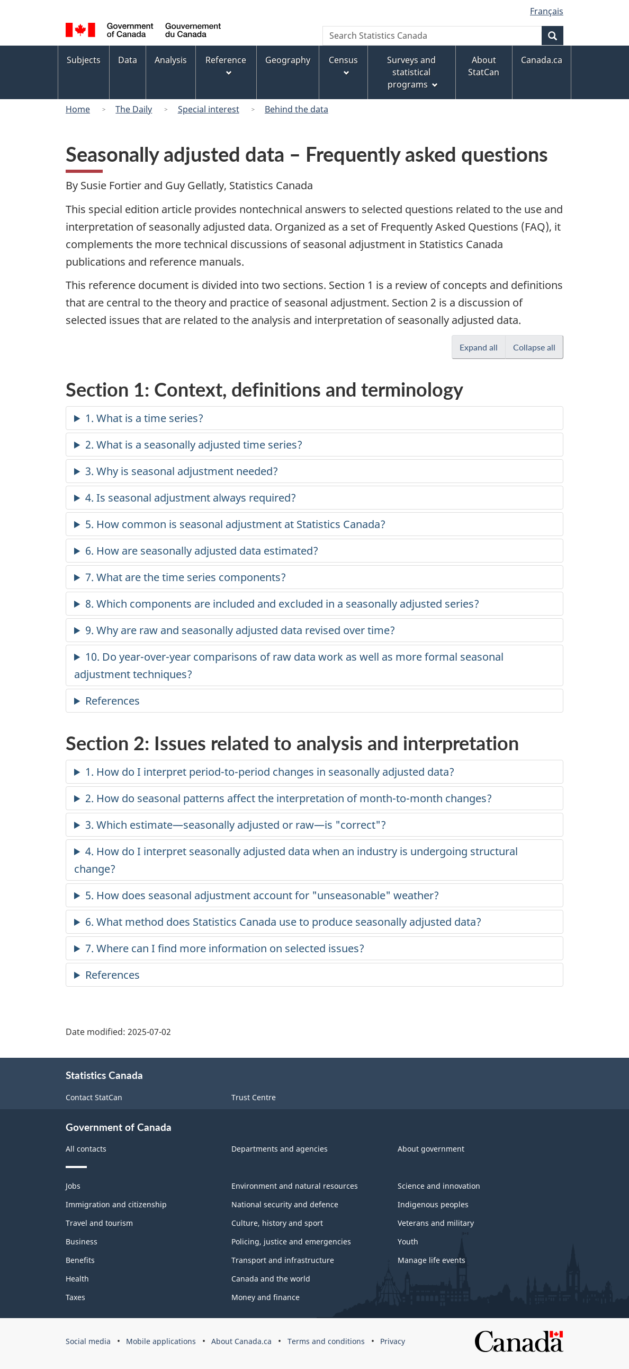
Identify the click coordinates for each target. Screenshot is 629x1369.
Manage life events (431, 1260)
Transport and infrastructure (282, 1260)
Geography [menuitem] (287, 60)
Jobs (73, 1186)
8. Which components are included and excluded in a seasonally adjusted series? (282, 603)
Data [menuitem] (127, 60)
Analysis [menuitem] (171, 60)
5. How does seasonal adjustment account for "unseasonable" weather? (262, 895)
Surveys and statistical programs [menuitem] (412, 72)
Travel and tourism (99, 1223)
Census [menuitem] (343, 65)
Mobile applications (161, 1341)
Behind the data (296, 109)
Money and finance (265, 1297)
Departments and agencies (279, 1149)
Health (77, 1279)
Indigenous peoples (433, 1204)
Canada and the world (270, 1279)
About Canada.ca (241, 1341)
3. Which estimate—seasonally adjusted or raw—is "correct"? (235, 825)
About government (431, 1149)
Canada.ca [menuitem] (541, 60)
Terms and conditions (326, 1341)
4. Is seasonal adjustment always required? (190, 497)
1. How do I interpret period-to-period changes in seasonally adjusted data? (269, 772)
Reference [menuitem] (225, 65)
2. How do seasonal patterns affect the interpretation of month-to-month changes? (288, 798)
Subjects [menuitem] (84, 60)
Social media (88, 1341)
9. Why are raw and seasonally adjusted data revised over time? (240, 630)
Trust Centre (253, 1097)
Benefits (80, 1260)
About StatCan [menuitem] (483, 66)
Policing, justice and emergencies (291, 1241)
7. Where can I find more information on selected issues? (224, 948)
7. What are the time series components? (185, 577)
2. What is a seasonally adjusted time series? (193, 444)
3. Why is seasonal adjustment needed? (181, 471)
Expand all (483, 346)
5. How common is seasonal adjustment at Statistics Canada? (235, 524)
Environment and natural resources (294, 1186)
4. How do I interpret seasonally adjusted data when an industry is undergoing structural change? (296, 860)
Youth (408, 1241)
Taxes (75, 1297)
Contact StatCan (94, 1097)
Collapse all (538, 346)
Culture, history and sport (277, 1223)
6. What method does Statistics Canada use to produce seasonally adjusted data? (283, 922)
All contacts (86, 1149)
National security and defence (284, 1204)
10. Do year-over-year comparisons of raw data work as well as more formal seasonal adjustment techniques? (289, 665)
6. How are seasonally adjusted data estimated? (201, 550)
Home (78, 109)
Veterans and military (436, 1223)
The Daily (133, 109)
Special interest (208, 109)
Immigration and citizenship (116, 1204)
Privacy (392, 1341)
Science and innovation (439, 1186)
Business (81, 1241)
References (112, 701)
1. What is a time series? (144, 418)
